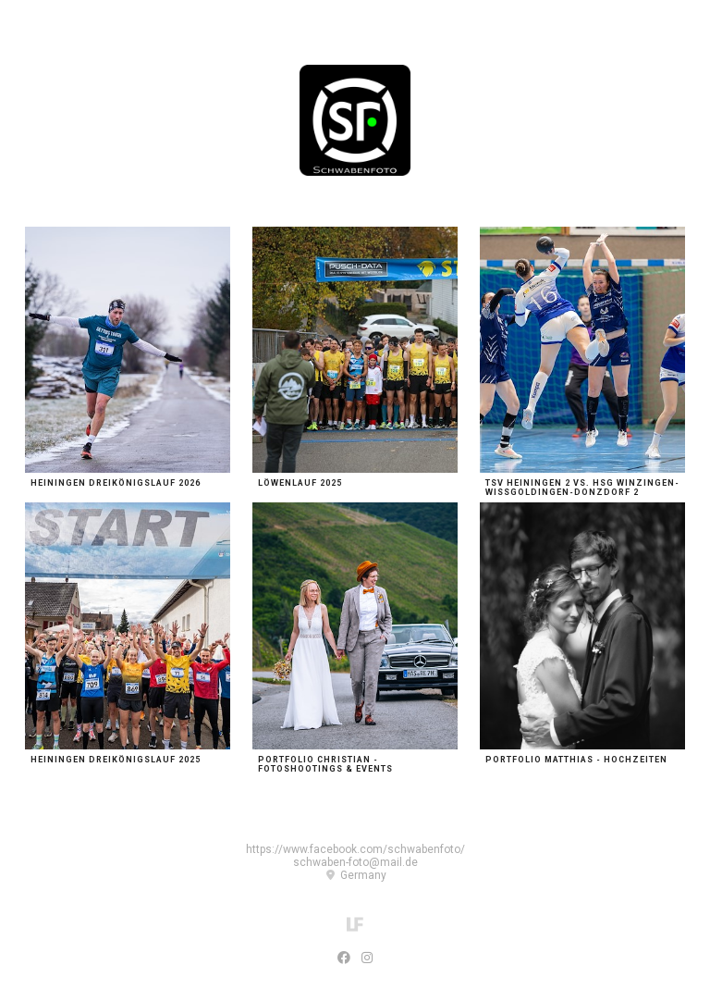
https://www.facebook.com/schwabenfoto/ (355, 849)
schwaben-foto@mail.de (355, 862)
